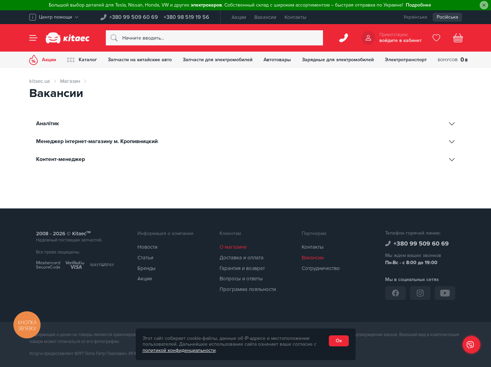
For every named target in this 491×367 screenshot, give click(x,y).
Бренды (146, 268)
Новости (147, 247)
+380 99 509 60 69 (133, 17)
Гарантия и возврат (242, 268)
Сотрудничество (321, 268)
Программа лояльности (248, 289)
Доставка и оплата (242, 258)
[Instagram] (420, 293)
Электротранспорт (406, 60)
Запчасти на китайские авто (140, 60)
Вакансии (265, 17)
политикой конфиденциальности (179, 350)
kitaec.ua (39, 81)
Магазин (70, 81)
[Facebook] (395, 293)
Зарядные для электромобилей (338, 60)
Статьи (145, 258)
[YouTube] (445, 293)
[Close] (484, 5)
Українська (415, 17)
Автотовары (277, 60)
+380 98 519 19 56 (186, 17)
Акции (239, 17)
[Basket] (458, 38)
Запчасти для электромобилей (218, 60)
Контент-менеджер (61, 159)
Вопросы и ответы (241, 279)
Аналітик (48, 123)
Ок (339, 341)
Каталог (82, 60)
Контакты (295, 17)
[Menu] (33, 38)
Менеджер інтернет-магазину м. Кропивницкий (97, 141)
